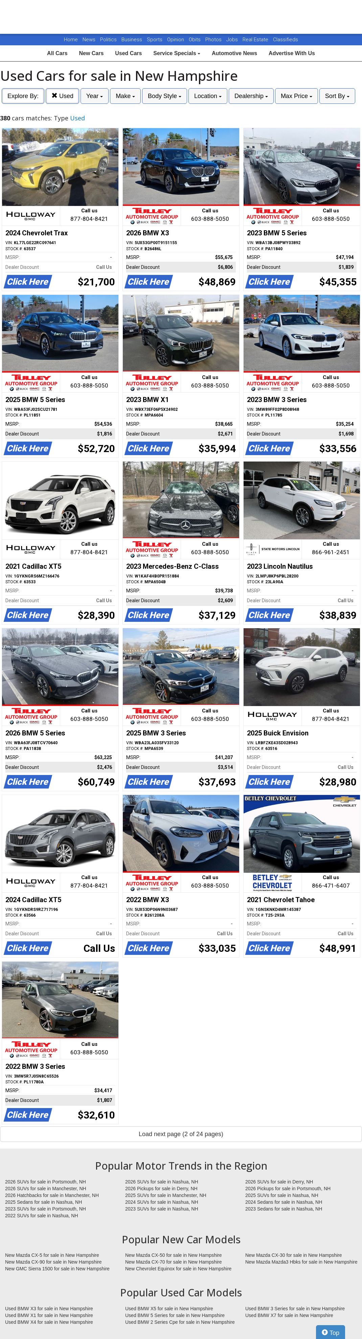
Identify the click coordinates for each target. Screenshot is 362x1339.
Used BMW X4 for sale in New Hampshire (49, 1322)
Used (62, 95)
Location (208, 96)
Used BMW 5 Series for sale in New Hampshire (175, 1315)
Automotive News (234, 53)
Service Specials (176, 53)
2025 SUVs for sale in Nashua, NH (281, 1195)
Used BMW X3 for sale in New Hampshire (49, 1308)
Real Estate (256, 40)
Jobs (232, 40)
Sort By (337, 96)
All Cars (57, 53)
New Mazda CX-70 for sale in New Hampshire (173, 1262)
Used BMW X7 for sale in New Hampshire (289, 1315)
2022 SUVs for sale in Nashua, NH (41, 1215)
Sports (155, 40)
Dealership (251, 96)
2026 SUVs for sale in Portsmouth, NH (45, 1181)
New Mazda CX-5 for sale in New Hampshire (52, 1255)
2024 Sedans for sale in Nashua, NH (283, 1202)
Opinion (176, 40)
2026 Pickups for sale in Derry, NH (161, 1188)
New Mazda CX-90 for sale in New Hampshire (53, 1262)
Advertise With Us (292, 53)
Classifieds (285, 40)
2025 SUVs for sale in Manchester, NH (165, 1195)
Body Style (164, 96)
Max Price (296, 96)
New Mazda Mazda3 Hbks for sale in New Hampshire (301, 1262)
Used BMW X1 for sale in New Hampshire (49, 1315)
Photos (214, 40)
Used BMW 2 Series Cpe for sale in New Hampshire (180, 1322)
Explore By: (23, 96)
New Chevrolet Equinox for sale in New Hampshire (178, 1268)
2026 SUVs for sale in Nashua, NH (161, 1181)
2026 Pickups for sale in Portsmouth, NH (288, 1188)
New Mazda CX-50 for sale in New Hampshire (173, 1255)
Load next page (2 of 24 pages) (181, 1134)
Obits (195, 40)
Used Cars (128, 53)
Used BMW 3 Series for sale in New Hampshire (295, 1308)
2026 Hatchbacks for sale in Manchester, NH (52, 1195)
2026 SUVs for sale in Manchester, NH (45, 1188)
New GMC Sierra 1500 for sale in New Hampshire (57, 1268)
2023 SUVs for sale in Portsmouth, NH (45, 1209)
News (89, 40)
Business (132, 40)
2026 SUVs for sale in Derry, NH (279, 1181)
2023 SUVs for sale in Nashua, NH (161, 1209)
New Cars (91, 53)
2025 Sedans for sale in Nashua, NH (43, 1202)
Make (125, 96)
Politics (108, 40)
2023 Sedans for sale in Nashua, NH (283, 1209)
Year (94, 96)
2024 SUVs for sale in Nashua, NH (161, 1202)
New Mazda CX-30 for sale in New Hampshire (293, 1255)
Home (71, 40)
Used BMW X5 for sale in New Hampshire (169, 1308)
